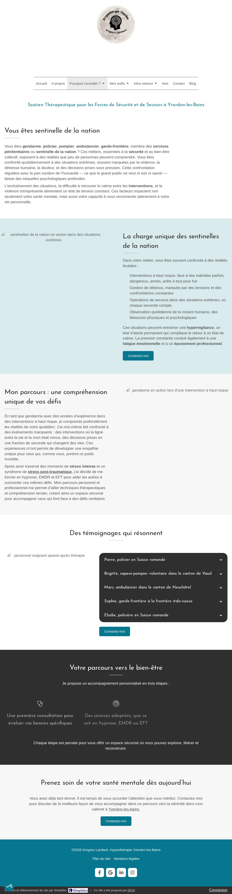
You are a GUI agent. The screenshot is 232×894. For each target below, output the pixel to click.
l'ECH (131, 890)
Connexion (218, 890)
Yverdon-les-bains (123, 809)
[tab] (163, 560)
